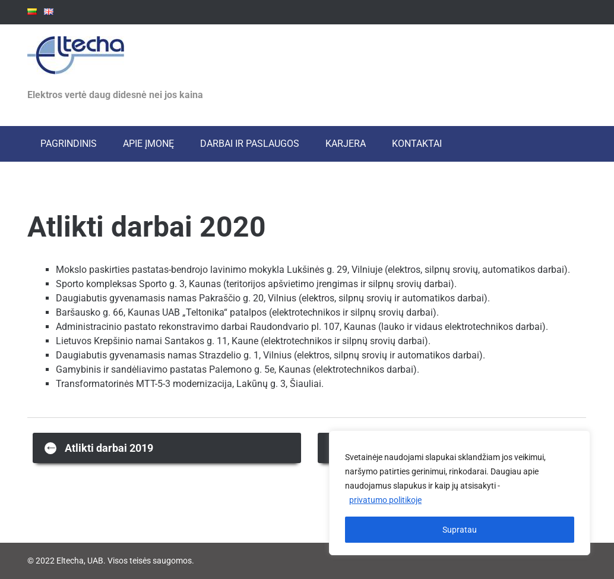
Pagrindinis (68, 143)
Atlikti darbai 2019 (99, 447)
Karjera (345, 143)
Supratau (459, 529)
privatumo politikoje (385, 500)
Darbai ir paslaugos (249, 143)
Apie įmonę (148, 143)
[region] (459, 492)
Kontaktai (417, 143)
